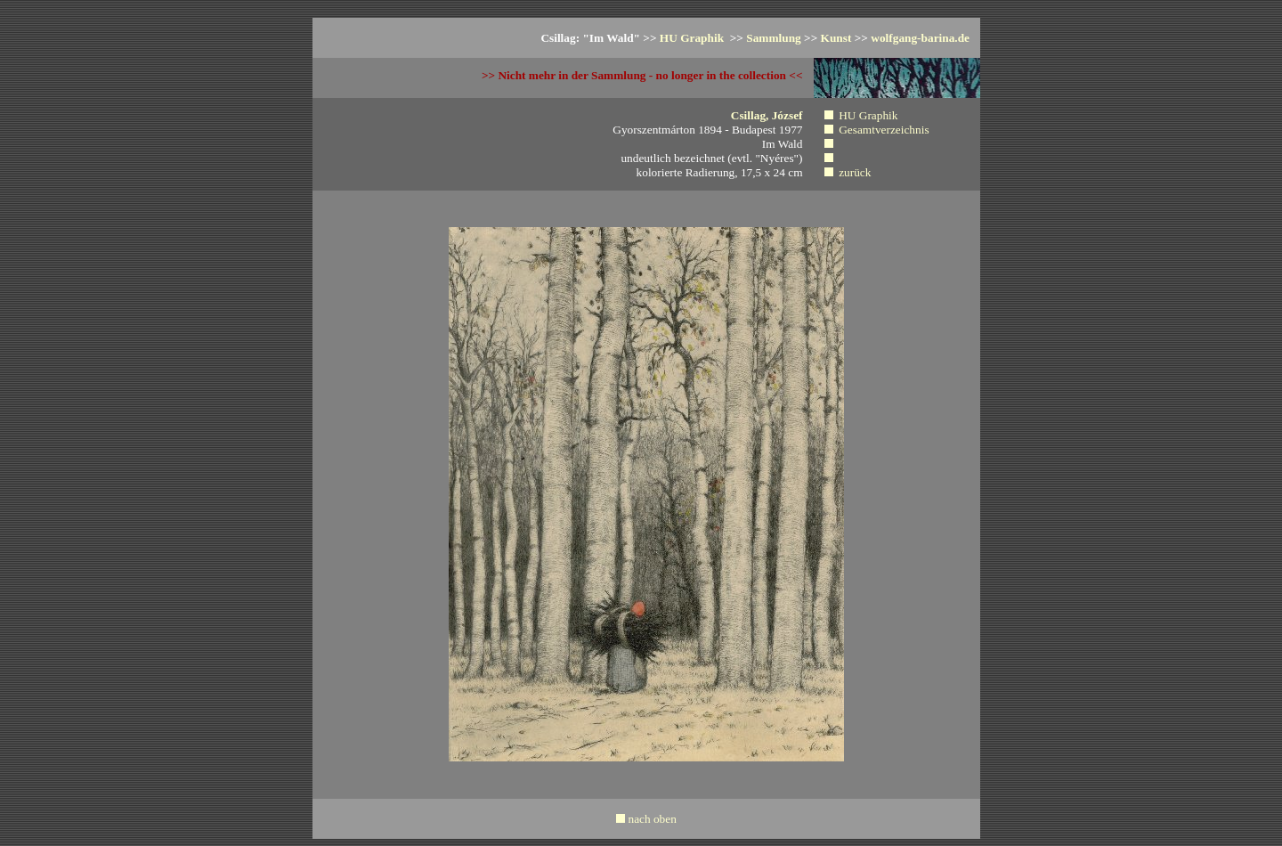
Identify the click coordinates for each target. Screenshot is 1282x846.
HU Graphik (693, 38)
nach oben (652, 819)
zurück (855, 172)
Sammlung (773, 38)
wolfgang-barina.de (920, 38)
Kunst (836, 38)
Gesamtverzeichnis (884, 129)
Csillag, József (767, 115)
